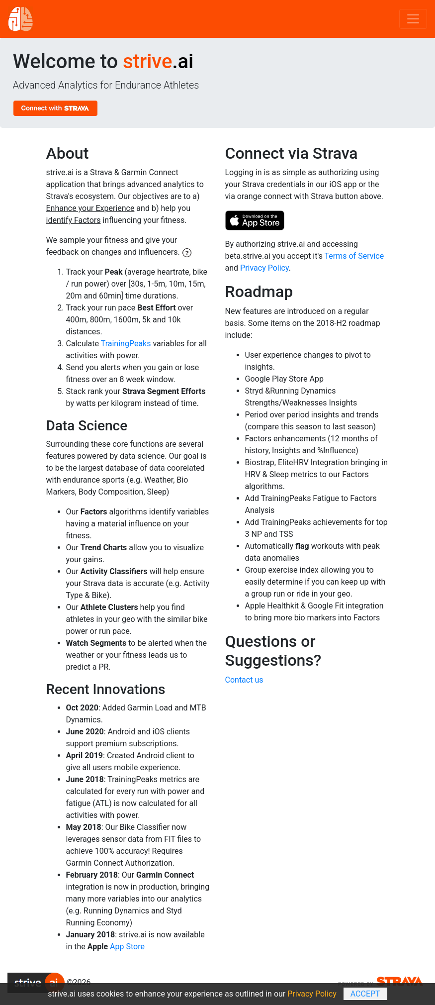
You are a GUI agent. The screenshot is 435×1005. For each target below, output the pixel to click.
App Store (127, 946)
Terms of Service (354, 256)
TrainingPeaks (126, 343)
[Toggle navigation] (413, 19)
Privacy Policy (264, 268)
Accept (365, 994)
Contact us (244, 680)
